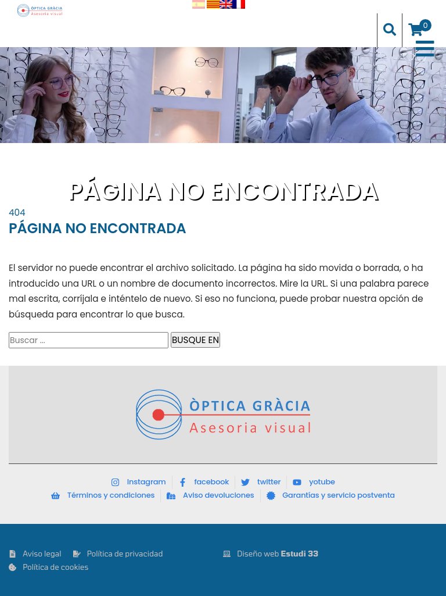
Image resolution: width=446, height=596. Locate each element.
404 (17, 212)
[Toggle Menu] (425, 49)
